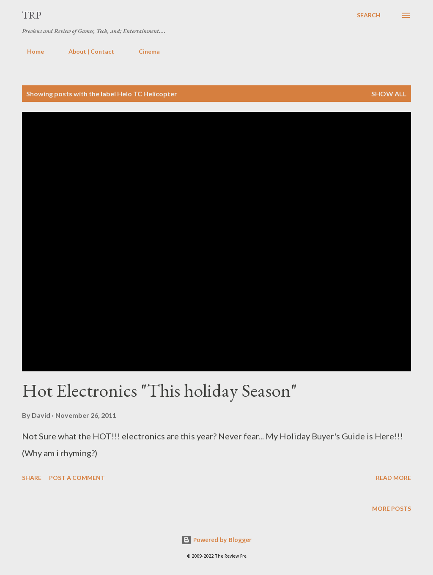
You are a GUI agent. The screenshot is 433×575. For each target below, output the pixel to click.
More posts (391, 508)
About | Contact (86, 51)
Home (30, 51)
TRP (31, 15)
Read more (393, 477)
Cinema (144, 51)
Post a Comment (77, 477)
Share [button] (31, 477)
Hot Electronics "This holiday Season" (159, 390)
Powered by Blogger (216, 540)
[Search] (369, 15)
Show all (389, 94)
